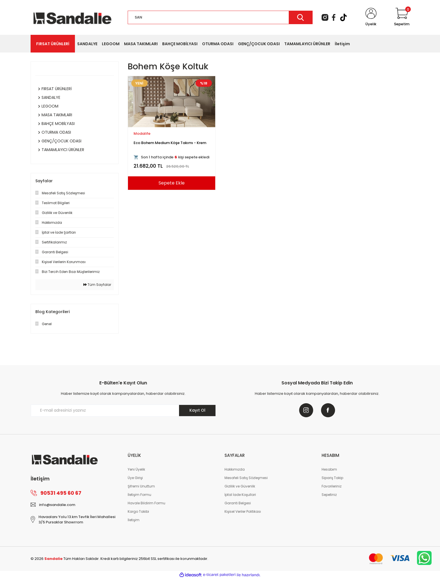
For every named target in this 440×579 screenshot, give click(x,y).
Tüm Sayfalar (97, 284)
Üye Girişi (135, 477)
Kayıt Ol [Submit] (197, 410)
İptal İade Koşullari (240, 494)
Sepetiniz (329, 494)
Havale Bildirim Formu (146, 503)
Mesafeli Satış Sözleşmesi (246, 477)
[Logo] (72, 17)
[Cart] (401, 17)
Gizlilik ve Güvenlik (239, 486)
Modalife (142, 133)
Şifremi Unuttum (141, 486)
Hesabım (329, 469)
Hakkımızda (234, 469)
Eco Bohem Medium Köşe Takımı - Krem (170, 142)
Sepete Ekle (172, 183)
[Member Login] (371, 17)
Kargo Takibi (138, 511)
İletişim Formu (139, 494)
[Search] (220, 17)
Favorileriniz (332, 486)
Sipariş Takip (332, 477)
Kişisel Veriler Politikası (242, 511)
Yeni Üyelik (136, 469)
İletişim (133, 520)
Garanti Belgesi (237, 503)
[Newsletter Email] (123, 410)
